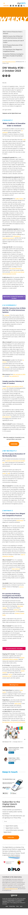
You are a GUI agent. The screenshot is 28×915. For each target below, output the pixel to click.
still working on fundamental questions (11, 237)
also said (7, 367)
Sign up (10, 674)
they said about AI (14, 376)
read (8, 473)
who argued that (6, 417)
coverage (6, 315)
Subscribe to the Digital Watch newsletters (11, 804)
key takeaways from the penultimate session (13, 722)
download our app (6, 676)
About (7, 906)
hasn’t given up (16, 569)
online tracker (17, 703)
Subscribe (6, 5)
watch (4, 473)
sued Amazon (20, 520)
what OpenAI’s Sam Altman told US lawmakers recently (13, 273)
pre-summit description (16, 268)
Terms (17, 906)
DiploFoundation (11, 900)
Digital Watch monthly (11, 828)
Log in (21, 906)
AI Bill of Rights (19, 199)
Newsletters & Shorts (10, 61)
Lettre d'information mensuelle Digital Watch (13, 831)
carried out (16, 609)
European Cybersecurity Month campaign (13, 658)
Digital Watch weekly (11, 826)
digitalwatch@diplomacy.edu (11, 888)
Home (3, 61)
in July (24, 139)
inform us (15, 902)
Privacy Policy (17, 818)
